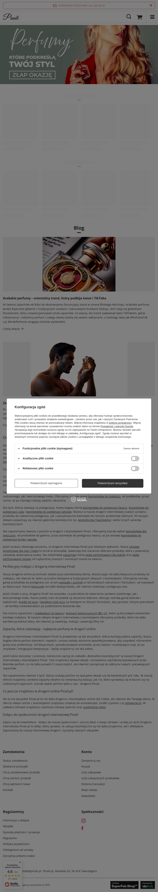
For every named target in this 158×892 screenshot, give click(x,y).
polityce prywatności (120, 422)
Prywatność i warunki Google (116, 426)
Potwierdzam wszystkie (113, 483)
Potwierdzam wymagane (46, 483)
